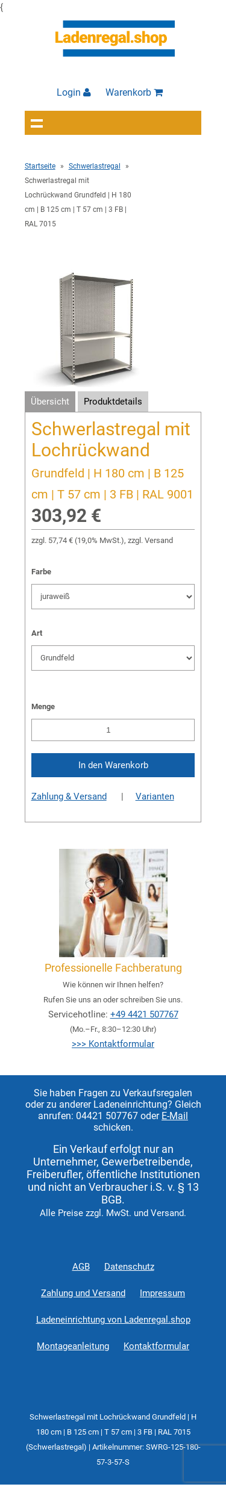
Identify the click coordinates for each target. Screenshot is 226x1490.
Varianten (155, 796)
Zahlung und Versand (83, 1293)
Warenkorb (134, 92)
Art (36, 633)
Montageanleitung (73, 1346)
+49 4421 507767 (144, 1014)
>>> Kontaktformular (113, 1043)
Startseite (40, 166)
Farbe (41, 571)
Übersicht (50, 401)
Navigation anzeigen (37, 123)
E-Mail (175, 1116)
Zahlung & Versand (69, 796)
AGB (81, 1266)
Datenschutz (129, 1266)
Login (74, 92)
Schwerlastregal (95, 166)
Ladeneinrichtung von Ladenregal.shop (113, 1319)
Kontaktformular (156, 1346)
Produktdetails (113, 401)
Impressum (162, 1293)
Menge (43, 706)
